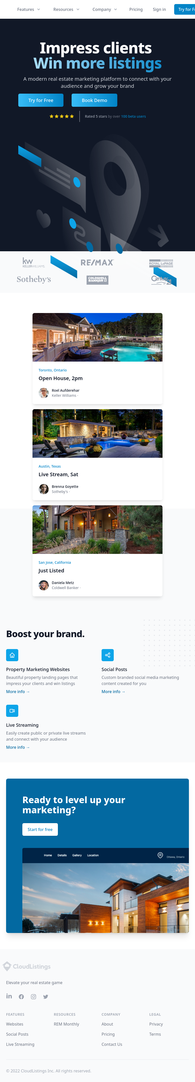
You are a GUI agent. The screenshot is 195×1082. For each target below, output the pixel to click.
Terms (155, 1034)
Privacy (156, 1024)
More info (18, 691)
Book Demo (94, 100)
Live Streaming (20, 1044)
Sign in (159, 9)
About (107, 1024)
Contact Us (112, 1044)
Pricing (136, 9)
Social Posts (17, 1034)
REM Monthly (66, 1024)
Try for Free (40, 100)
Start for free (40, 829)
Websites (14, 1024)
